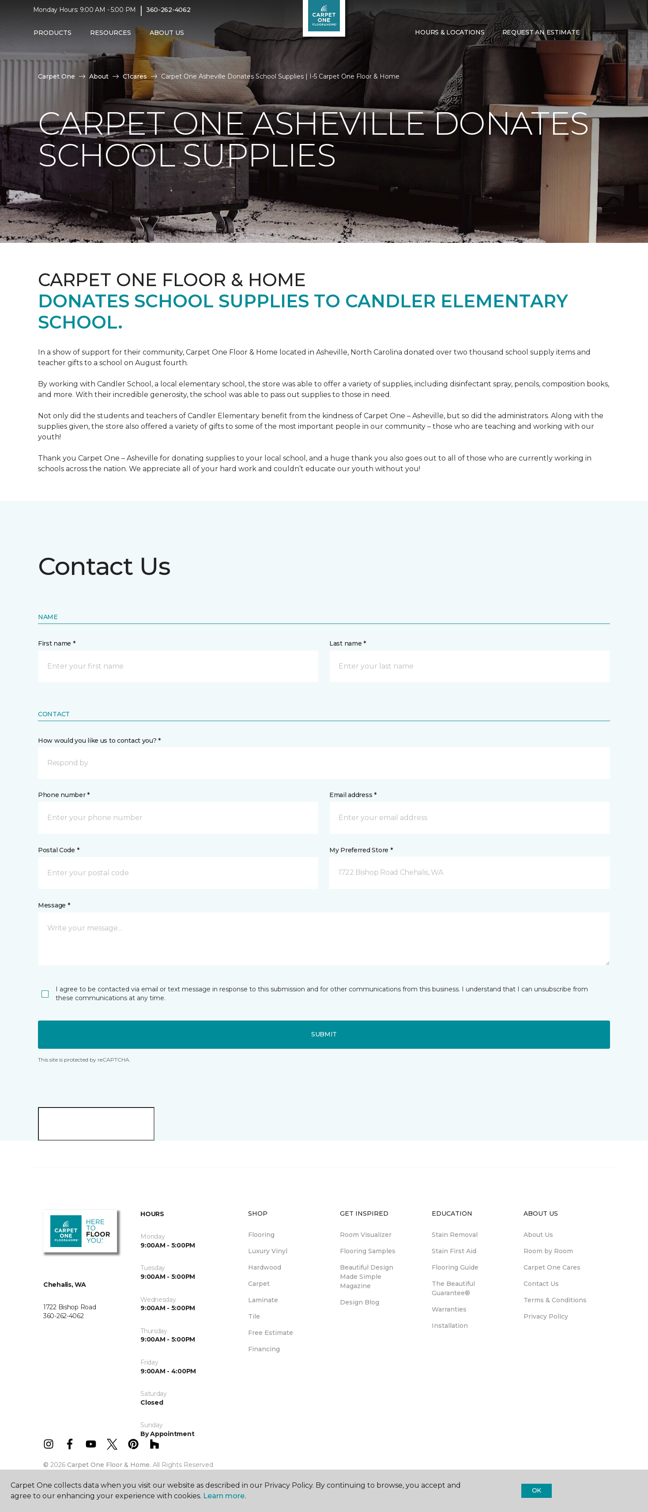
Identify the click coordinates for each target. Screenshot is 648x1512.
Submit (324, 1034)
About (99, 76)
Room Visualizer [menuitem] (366, 1235)
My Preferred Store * (360, 850)
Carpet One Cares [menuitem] (552, 1267)
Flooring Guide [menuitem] (455, 1267)
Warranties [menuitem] (449, 1309)
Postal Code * (58, 850)
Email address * (353, 795)
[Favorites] (606, 39)
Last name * (347, 643)
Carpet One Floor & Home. (109, 1465)
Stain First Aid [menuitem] (454, 1251)
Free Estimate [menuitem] (270, 1333)
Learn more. (224, 1496)
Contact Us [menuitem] (541, 1284)
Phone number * (64, 795)
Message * (54, 905)
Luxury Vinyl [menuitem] (267, 1251)
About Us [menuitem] (538, 1235)
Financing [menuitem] (264, 1349)
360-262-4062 (168, 16)
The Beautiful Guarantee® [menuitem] (453, 1288)
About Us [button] (167, 38)
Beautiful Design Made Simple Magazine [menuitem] (366, 1276)
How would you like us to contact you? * (99, 740)
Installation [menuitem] (450, 1326)
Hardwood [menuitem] (264, 1267)
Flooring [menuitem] (261, 1235)
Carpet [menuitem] (259, 1284)
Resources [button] (110, 38)
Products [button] (53, 38)
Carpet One (56, 76)
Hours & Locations (449, 38)
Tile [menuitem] (254, 1316)
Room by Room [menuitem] (548, 1251)
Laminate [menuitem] (263, 1300)
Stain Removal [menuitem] (455, 1235)
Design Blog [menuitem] (359, 1302)
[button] (595, 39)
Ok (536, 1490)
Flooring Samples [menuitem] (368, 1251)
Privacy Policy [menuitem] (546, 1316)
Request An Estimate (541, 38)
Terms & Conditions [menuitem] (555, 1300)
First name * (56, 643)
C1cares (135, 76)
